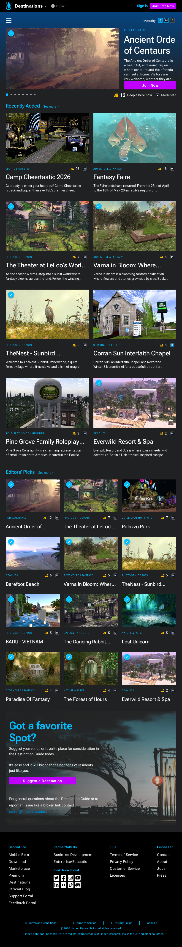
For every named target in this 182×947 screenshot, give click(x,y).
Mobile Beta (19, 855)
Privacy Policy (121, 861)
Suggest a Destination (42, 781)
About (162, 861)
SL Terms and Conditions (40, 923)
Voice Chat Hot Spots (137, 518)
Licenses (117, 875)
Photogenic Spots (19, 257)
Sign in (142, 6)
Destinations (19, 882)
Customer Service (125, 868)
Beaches (99, 434)
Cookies (152, 923)
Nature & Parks (132, 633)
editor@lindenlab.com (27, 811)
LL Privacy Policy (121, 923)
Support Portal (21, 896)
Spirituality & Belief (107, 345)
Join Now (150, 85)
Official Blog (19, 889)
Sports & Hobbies (18, 169)
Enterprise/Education (72, 861)
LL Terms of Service (83, 923)
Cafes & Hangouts (76, 633)
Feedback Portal (22, 903)
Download (17, 861)
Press (161, 875)
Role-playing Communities (25, 434)
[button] (32, 6)
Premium (16, 875)
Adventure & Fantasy (108, 169)
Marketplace (19, 868)
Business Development (73, 855)
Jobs (161, 868)
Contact (164, 855)
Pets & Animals (134, 30)
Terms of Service (124, 855)
